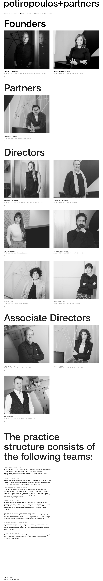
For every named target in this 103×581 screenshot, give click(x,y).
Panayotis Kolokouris (61, 202)
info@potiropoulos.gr (11, 575)
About (6, 14)
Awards (29, 14)
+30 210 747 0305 (10, 574)
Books (44, 14)
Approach (14, 14)
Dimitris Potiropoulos (11, 71)
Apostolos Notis (9, 367)
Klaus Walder (8, 418)
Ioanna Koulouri (9, 252)
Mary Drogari (8, 303)
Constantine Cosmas (61, 252)
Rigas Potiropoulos (10, 138)
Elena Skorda (58, 367)
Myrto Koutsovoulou (11, 202)
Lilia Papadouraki (59, 303)
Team (22, 14)
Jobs (50, 14)
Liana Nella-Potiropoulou (62, 71)
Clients (36, 14)
